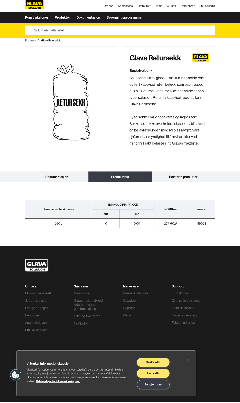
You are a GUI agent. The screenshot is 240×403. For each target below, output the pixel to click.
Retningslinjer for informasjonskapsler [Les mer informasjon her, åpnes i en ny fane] (58, 381)
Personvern (33, 316)
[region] (106, 373)
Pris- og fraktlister (87, 317)
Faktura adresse (183, 323)
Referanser (188, 6)
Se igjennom (153, 384)
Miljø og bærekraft (38, 294)
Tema (159, 6)
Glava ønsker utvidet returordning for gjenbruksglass (88, 305)
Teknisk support (183, 308)
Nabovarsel (82, 294)
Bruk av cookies (36, 330)
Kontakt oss (125, 6)
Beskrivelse (138, 71)
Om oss (108, 6)
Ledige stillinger (36, 308)
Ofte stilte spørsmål (186, 301)
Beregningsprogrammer (125, 18)
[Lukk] (187, 360)
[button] (15, 374)
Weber (128, 316)
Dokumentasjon (89, 18)
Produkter (63, 18)
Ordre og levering (184, 316)
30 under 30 (207, 6)
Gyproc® (129, 308)
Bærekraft (144, 6)
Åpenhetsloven (36, 323)
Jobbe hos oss (35, 301)
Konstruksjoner (37, 18)
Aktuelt (171, 6)
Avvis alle (153, 373)
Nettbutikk (81, 324)
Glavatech (130, 301)
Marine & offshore (135, 294)
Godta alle (153, 362)
